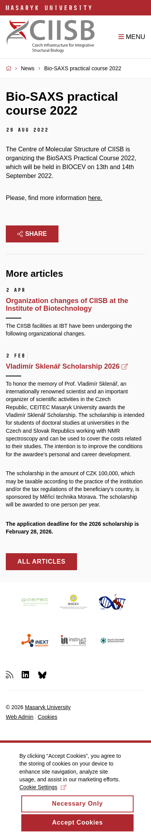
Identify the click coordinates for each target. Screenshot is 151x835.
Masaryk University (47, 707)
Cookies (47, 717)
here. (95, 198)
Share (32, 233)
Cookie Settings (42, 792)
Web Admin (19, 717)
